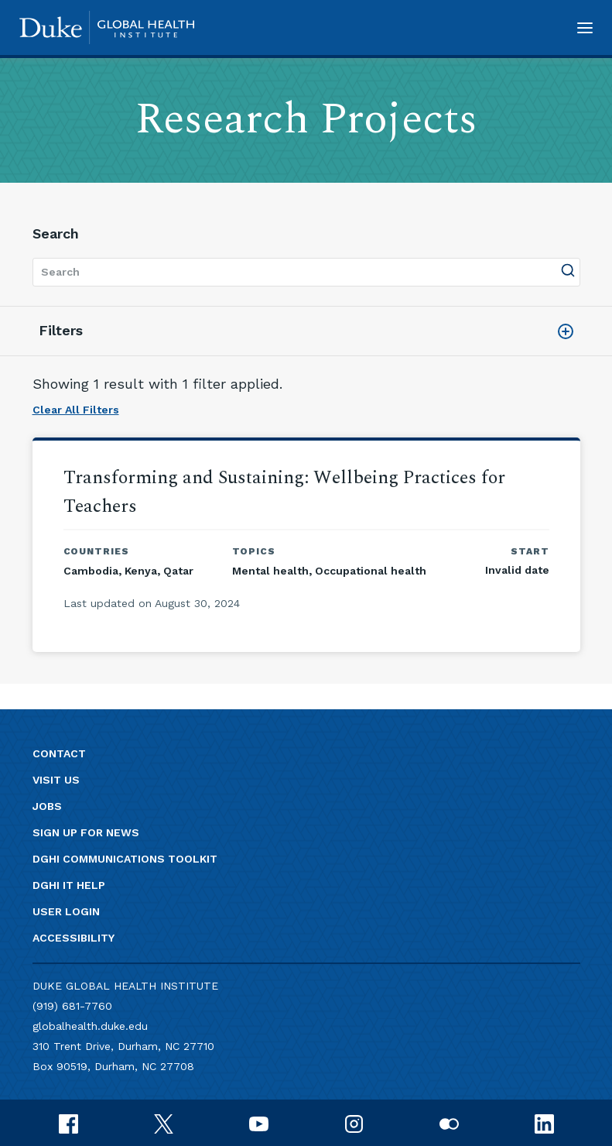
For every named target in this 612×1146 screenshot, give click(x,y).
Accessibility (73, 938)
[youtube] (258, 1122)
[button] (585, 27)
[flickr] (449, 1122)
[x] (163, 1122)
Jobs (47, 806)
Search (55, 233)
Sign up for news (85, 832)
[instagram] (354, 1122)
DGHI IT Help (68, 885)
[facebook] (68, 1122)
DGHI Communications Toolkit (124, 859)
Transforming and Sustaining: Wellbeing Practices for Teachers (284, 492)
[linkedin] (544, 1122)
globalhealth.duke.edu (90, 1026)
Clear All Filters (75, 409)
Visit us (56, 780)
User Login (66, 911)
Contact (59, 753)
